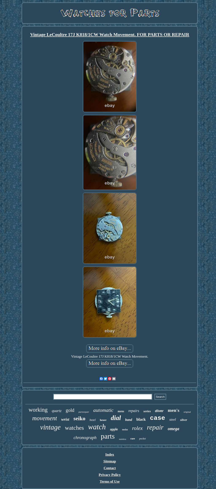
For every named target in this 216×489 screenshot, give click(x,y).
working (37, 410)
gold (70, 410)
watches (74, 427)
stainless (122, 439)
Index (109, 455)
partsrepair (83, 412)
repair (155, 427)
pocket (142, 438)
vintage (50, 427)
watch (97, 427)
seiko (79, 418)
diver (159, 411)
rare (132, 438)
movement (44, 418)
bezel (93, 420)
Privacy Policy (110, 475)
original (187, 412)
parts (108, 436)
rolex (137, 428)
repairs (133, 411)
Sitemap (109, 461)
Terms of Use (110, 482)
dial (116, 418)
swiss (125, 429)
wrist (65, 419)
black (141, 419)
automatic (103, 410)
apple (114, 429)
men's (173, 410)
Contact (110, 468)
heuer (103, 420)
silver (183, 420)
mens (121, 411)
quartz (56, 411)
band (128, 420)
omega (173, 428)
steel (172, 420)
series (147, 411)
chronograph (85, 437)
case (157, 418)
